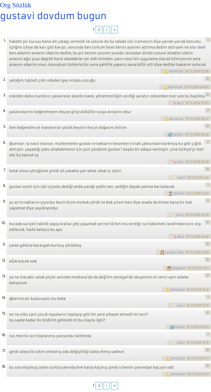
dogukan (179, 268)
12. (4, 260)
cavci (181, 177)
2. (4, 79)
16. (4, 335)
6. (4, 142)
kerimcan (176, 71)
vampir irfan (174, 252)
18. (4, 366)
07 (187, 71)
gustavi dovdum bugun (53, 16)
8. (4, 185)
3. (4, 95)
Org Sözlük (15, 5)
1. (5, 40)
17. (4, 350)
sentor (178, 134)
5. (4, 126)
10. (4, 223)
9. (4, 201)
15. (4, 313)
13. (4, 276)
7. (4, 170)
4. (4, 111)
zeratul (178, 193)
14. (4, 297)
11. (4, 244)
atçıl (180, 103)
